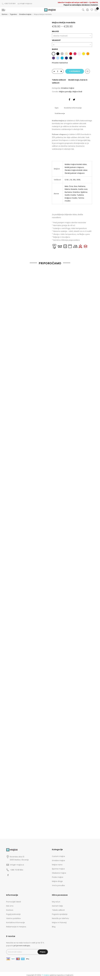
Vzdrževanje (59, 112)
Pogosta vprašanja (59, 912)
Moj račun (56, 899)
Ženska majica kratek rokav (76, 168)
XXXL (79, 178)
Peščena (81, 184)
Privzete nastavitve (60, 62)
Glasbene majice (59, 871)
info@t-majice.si (17, 862)
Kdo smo (9, 904)
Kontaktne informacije (15, 920)
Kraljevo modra (71, 196)
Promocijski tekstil (13, 899)
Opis (56, 107)
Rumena (68, 190)
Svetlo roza (82, 187)
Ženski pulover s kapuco (75, 171)
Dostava (9, 908)
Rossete (74, 187)
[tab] (56, 107)
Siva (75, 184)
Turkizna (80, 193)
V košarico (74, 71)
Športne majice (58, 866)
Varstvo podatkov (13, 916)
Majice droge (57, 879)
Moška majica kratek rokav (76, 162)
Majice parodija (65, 91)
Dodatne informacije (72, 107)
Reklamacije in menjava (16, 924)
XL (71, 178)
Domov (4, 14)
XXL (74, 178)
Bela (66, 184)
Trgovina (13, 14)
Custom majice (58, 854)
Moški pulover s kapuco (74, 165)
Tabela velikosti (59, 79)
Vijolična (83, 190)
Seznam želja (57, 904)
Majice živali (77, 91)
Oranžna (76, 190)
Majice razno (57, 862)
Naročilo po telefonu (60, 916)
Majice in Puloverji (59, 920)
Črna (71, 184)
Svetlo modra (70, 193)
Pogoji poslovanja (13, 912)
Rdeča (67, 187)
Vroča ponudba (58, 883)
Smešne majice (25, 14)
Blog (53, 924)
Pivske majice (57, 875)
